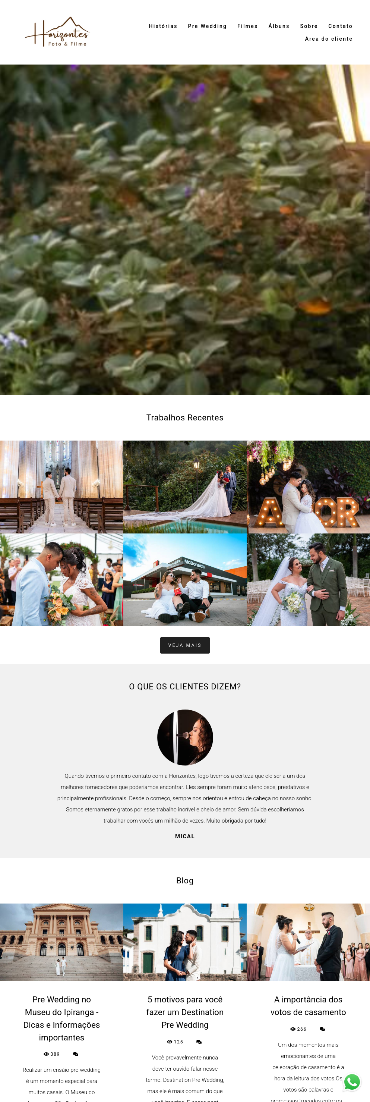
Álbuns (279, 26)
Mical (185, 836)
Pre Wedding (207, 26)
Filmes (247, 26)
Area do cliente (329, 39)
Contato (340, 26)
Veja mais (185, 645)
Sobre (309, 26)
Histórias (163, 26)
